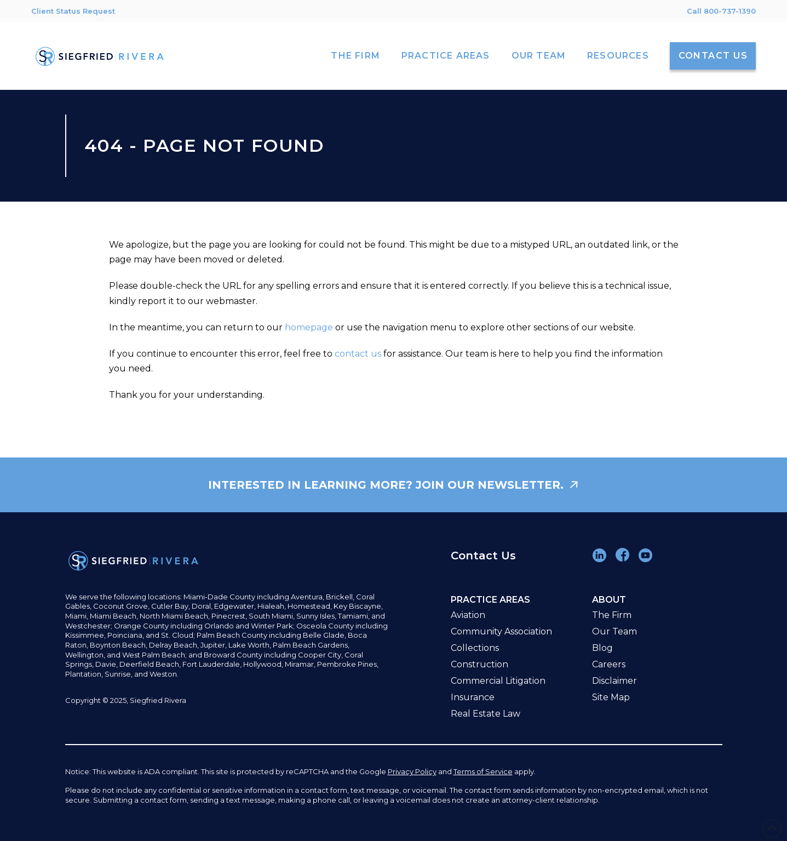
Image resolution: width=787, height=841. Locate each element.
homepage (309, 327)
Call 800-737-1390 (721, 11)
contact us (358, 353)
